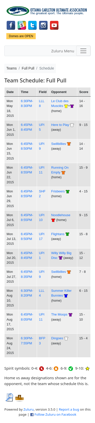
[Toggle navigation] (83, 51)
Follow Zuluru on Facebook (55, 414)
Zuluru (29, 409)
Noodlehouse (60, 215)
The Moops (59, 314)
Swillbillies (58, 144)
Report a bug (69, 409)
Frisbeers (58, 191)
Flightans (57, 234)
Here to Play (60, 125)
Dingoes (57, 338)
